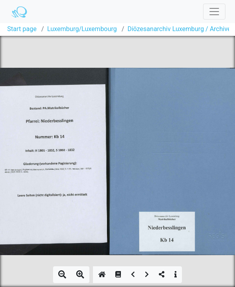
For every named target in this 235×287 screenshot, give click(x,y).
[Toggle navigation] (214, 12)
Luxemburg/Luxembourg (82, 29)
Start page (22, 29)
